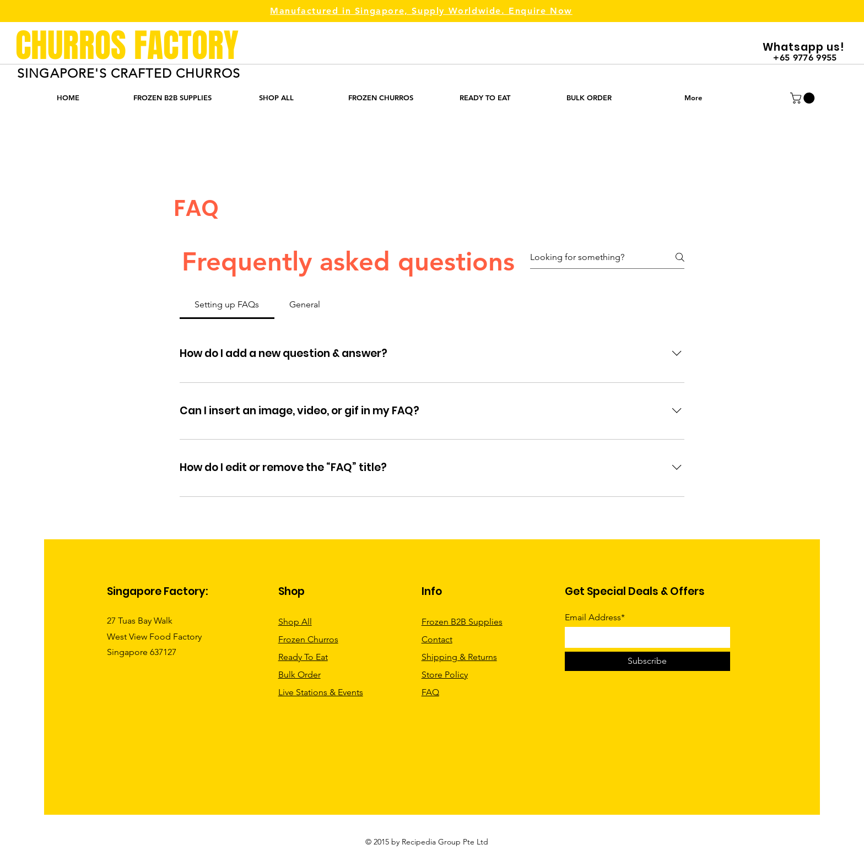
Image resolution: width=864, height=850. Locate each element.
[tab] (227, 304)
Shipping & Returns (459, 657)
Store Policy (445, 674)
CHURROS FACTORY (127, 45)
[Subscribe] (647, 661)
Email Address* (595, 617)
